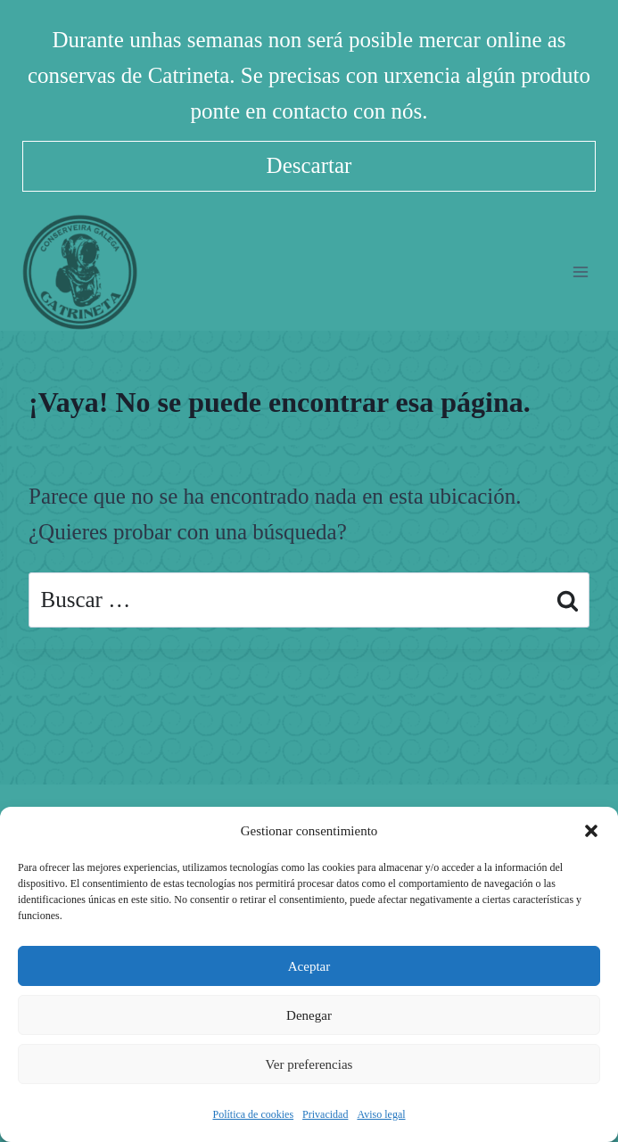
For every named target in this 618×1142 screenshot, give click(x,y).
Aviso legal (381, 1114)
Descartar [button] (309, 165)
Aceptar (309, 966)
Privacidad (325, 1114)
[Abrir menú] (580, 271)
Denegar (309, 1015)
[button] (591, 831)
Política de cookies (252, 1114)
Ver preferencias (309, 1064)
